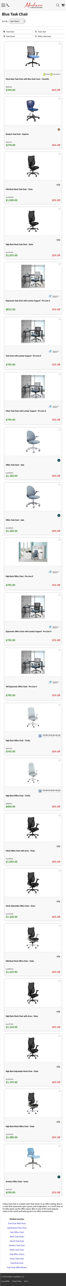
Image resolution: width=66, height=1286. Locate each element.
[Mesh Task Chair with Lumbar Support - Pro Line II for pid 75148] (33, 397)
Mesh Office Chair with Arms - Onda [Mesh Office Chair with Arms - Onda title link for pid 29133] (20, 851)
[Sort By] (17, 21)
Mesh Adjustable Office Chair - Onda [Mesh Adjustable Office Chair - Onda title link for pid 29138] (20, 906)
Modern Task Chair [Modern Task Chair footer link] (17, 1245)
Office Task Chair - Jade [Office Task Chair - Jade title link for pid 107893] (15, 520)
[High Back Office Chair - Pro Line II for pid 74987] (33, 561)
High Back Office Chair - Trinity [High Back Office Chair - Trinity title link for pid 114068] (18, 740)
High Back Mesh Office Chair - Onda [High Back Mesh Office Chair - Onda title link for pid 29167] (20, 1126)
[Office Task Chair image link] (36, 37)
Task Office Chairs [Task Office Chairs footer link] (16, 1254)
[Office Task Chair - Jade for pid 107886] (33, 452)
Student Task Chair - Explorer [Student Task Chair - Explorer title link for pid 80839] (17, 134)
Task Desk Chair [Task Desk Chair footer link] (16, 1263)
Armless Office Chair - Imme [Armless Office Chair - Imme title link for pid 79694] (17, 1181)
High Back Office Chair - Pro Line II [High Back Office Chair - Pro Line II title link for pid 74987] (19, 576)
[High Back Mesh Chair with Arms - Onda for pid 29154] (33, 1004)
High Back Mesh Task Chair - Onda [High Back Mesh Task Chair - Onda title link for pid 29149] (19, 244)
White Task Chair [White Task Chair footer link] (17, 1250)
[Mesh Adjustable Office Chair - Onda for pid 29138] (33, 893)
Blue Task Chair (15, 14)
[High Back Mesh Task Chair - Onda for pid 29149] (33, 232)
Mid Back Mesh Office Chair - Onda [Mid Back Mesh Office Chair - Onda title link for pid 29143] (20, 961)
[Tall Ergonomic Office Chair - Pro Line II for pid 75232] (33, 673)
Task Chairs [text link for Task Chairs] (10, 36)
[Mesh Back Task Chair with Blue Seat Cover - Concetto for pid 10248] (33, 67)
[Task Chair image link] (4, 32)
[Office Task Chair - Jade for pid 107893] (33, 508)
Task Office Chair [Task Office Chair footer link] (17, 1232)
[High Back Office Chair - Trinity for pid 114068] (33, 728)
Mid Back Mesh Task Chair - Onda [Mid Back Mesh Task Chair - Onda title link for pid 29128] (19, 189)
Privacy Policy (16, 1281)
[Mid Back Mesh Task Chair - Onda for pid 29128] (33, 177)
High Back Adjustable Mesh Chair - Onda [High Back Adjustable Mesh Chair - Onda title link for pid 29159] (22, 1071)
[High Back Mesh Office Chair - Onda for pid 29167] (33, 1114)
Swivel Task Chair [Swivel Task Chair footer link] (17, 1241)
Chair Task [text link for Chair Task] (42, 32)
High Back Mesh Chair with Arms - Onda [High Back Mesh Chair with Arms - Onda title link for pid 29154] (22, 1016)
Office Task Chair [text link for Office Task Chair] (44, 36)
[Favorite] (60, 44)
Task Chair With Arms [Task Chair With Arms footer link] (17, 1223)
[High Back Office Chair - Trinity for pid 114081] (33, 783)
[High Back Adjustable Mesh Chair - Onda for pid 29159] (33, 1059)
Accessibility (5, 1281)
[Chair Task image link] (36, 32)
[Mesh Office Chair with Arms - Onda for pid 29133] (33, 838)
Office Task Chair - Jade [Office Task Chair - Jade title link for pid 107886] (15, 465)
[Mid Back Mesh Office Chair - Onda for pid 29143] (33, 949)
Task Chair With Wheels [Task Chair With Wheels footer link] (17, 1267)
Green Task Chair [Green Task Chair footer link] (17, 1258)
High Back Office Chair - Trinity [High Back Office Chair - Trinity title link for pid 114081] (18, 796)
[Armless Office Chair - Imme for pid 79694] (33, 1169)
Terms (26, 1281)
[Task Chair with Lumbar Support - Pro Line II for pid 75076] (33, 342)
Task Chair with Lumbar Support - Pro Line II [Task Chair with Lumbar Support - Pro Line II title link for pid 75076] (23, 356)
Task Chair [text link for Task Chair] (10, 32)
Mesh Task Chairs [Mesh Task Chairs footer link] (17, 1236)
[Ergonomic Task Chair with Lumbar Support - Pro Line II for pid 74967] (33, 287)
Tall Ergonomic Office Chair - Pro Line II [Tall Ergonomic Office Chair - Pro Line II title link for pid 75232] (21, 686)
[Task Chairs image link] (4, 37)
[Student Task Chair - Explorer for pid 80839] (33, 122)
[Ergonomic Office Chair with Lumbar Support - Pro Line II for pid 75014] (33, 618)
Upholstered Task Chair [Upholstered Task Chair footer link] (17, 1228)
